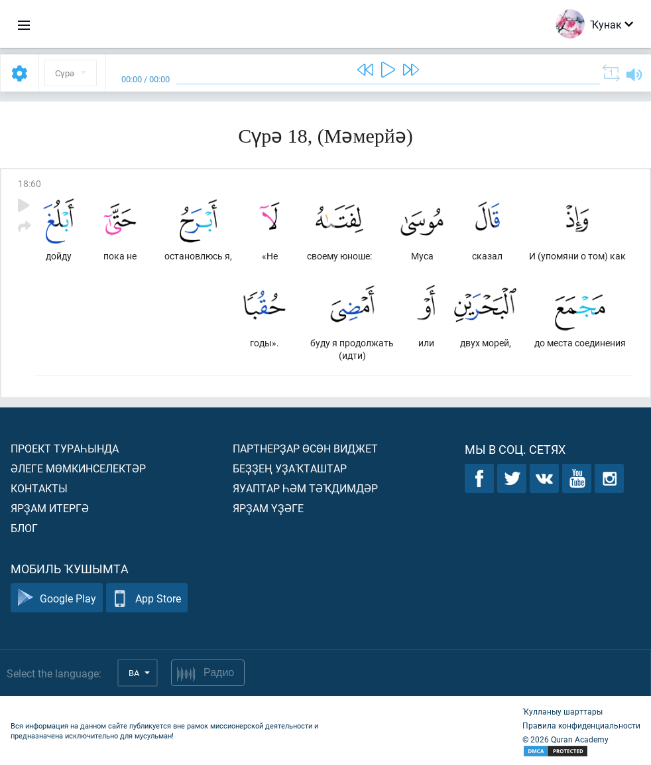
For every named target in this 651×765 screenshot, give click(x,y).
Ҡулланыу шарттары (562, 711)
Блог (24, 528)
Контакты (39, 488)
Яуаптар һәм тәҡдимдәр (305, 488)
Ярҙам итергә (50, 508)
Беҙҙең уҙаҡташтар (290, 468)
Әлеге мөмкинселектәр (78, 468)
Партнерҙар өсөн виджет (305, 448)
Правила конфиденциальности (581, 725)
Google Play (56, 598)
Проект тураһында (65, 448)
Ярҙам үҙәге (268, 508)
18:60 (29, 183)
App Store (147, 598)
